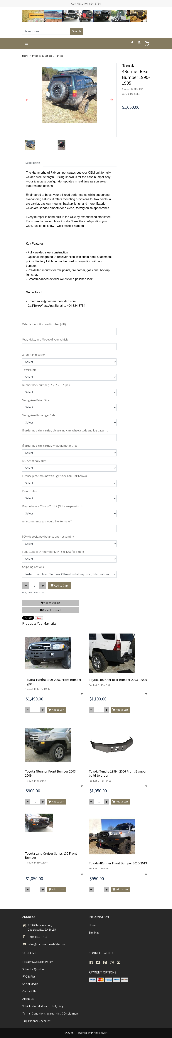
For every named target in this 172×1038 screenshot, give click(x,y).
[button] (27, 100)
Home (25, 55)
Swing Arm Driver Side (36, 400)
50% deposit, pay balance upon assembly (48, 537)
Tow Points (29, 370)
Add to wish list (50, 602)
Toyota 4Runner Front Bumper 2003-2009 (51, 773)
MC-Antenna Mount (34, 461)
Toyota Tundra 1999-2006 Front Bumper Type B (53, 682)
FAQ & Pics (29, 976)
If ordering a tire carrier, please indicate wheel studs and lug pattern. (65, 430)
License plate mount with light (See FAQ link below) (54, 476)
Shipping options (33, 567)
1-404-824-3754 (34, 937)
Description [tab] (32, 163)
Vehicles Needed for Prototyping (42, 1006)
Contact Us (29, 991)
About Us (28, 999)
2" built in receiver (33, 355)
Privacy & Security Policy (37, 962)
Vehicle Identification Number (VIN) (44, 324)
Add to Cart (59, 585)
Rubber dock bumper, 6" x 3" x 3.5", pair (46, 385)
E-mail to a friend (50, 610)
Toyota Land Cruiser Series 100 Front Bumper (51, 855)
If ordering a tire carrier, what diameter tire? (49, 446)
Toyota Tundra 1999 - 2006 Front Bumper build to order (118, 773)
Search (76, 31)
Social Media (30, 984)
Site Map (94, 932)
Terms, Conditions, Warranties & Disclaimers (50, 1013)
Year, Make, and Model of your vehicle (45, 339)
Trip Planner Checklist (36, 1021)
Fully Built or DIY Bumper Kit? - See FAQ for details (53, 552)
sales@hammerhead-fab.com (43, 944)
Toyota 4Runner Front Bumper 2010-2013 (118, 863)
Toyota (59, 55)
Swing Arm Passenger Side (38, 415)
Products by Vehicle (42, 55)
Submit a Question (33, 969)
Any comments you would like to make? (47, 521)
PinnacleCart (99, 1033)
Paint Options (31, 491)
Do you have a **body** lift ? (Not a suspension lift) (53, 506)
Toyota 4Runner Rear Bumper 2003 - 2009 (118, 680)
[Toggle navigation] (26, 43)
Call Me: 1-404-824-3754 (86, 4)
